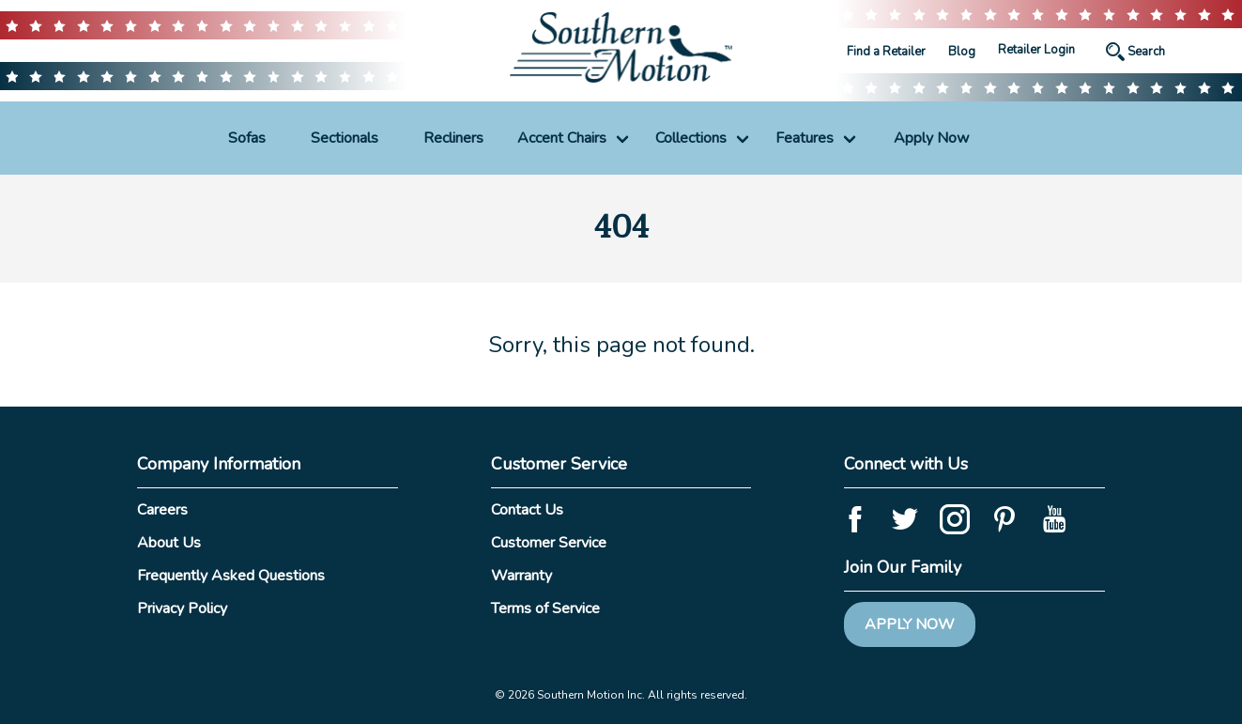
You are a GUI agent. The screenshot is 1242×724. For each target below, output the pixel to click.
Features (804, 138)
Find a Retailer (886, 51)
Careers (162, 510)
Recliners (453, 138)
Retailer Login (1036, 49)
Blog (961, 51)
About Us (169, 542)
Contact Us (527, 510)
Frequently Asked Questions (231, 575)
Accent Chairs (561, 138)
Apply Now (931, 138)
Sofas (247, 138)
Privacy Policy (182, 608)
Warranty (521, 575)
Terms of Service (545, 608)
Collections (691, 138)
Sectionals (344, 138)
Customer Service (548, 542)
